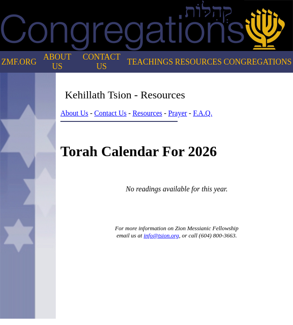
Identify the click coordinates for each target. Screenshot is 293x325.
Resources (147, 113)
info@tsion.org (161, 235)
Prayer (177, 113)
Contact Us (110, 113)
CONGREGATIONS (258, 61)
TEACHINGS (150, 61)
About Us (74, 113)
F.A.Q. (202, 113)
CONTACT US (102, 61)
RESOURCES (198, 61)
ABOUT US (57, 61)
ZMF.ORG (19, 61)
